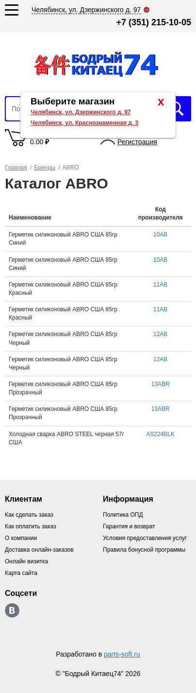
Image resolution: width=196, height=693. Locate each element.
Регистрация (137, 142)
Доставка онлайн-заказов (39, 549)
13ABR (160, 384)
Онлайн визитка (26, 561)
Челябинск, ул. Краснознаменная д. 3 (84, 122)
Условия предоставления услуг (145, 538)
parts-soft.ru (122, 654)
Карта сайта (21, 573)
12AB (160, 334)
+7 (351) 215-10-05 (153, 22)
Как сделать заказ (29, 514)
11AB (160, 284)
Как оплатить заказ (30, 526)
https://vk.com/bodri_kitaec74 (12, 610)
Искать (176, 108)
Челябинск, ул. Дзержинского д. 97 (81, 112)
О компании (21, 538)
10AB (160, 234)
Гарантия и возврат (129, 526)
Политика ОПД (123, 514)
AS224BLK (160, 434)
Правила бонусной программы (144, 549)
